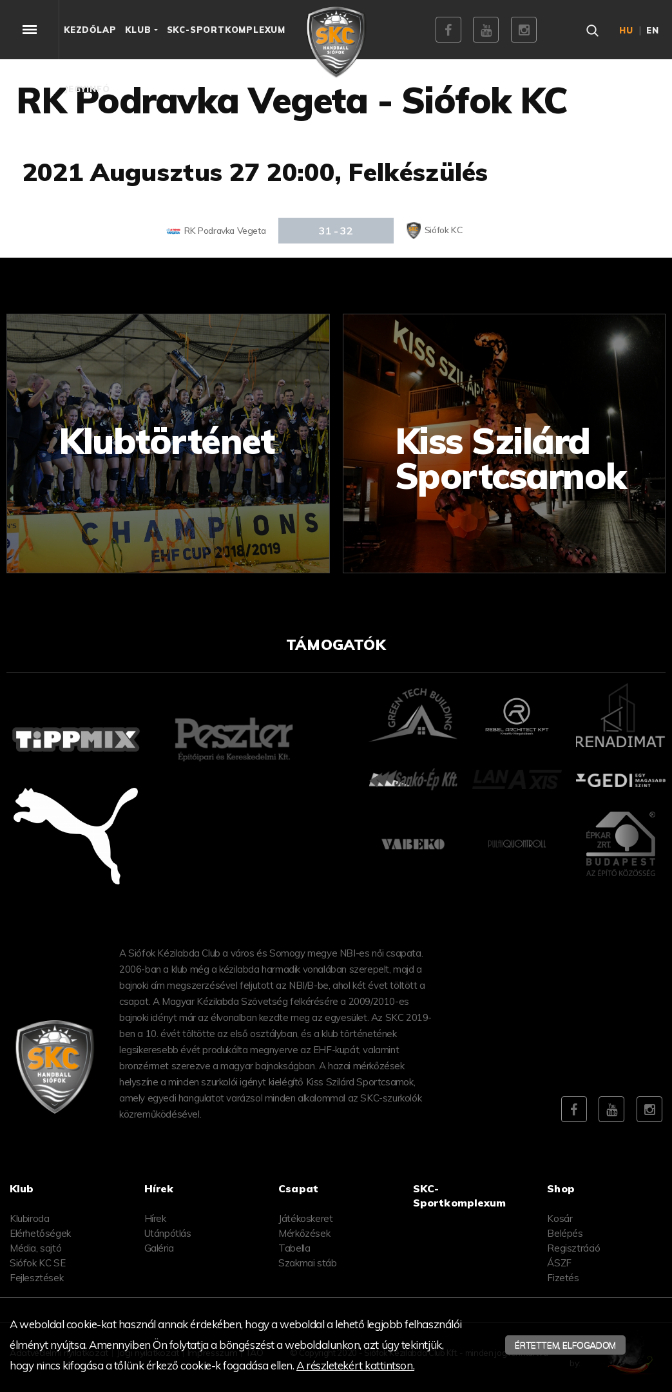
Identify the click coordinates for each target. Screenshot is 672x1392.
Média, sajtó (35, 1248)
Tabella (294, 1248)
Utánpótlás (167, 1233)
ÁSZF (559, 1263)
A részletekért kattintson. (355, 1365)
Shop (561, 1188)
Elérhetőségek (40, 1233)
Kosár (559, 1218)
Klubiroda (29, 1218)
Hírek (155, 1218)
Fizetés (563, 1278)
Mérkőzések (304, 1233)
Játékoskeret (305, 1218)
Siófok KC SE (37, 1263)
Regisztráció (573, 1248)
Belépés (564, 1233)
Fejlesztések (36, 1278)
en (652, 30)
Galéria (159, 1248)
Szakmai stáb (307, 1263)
